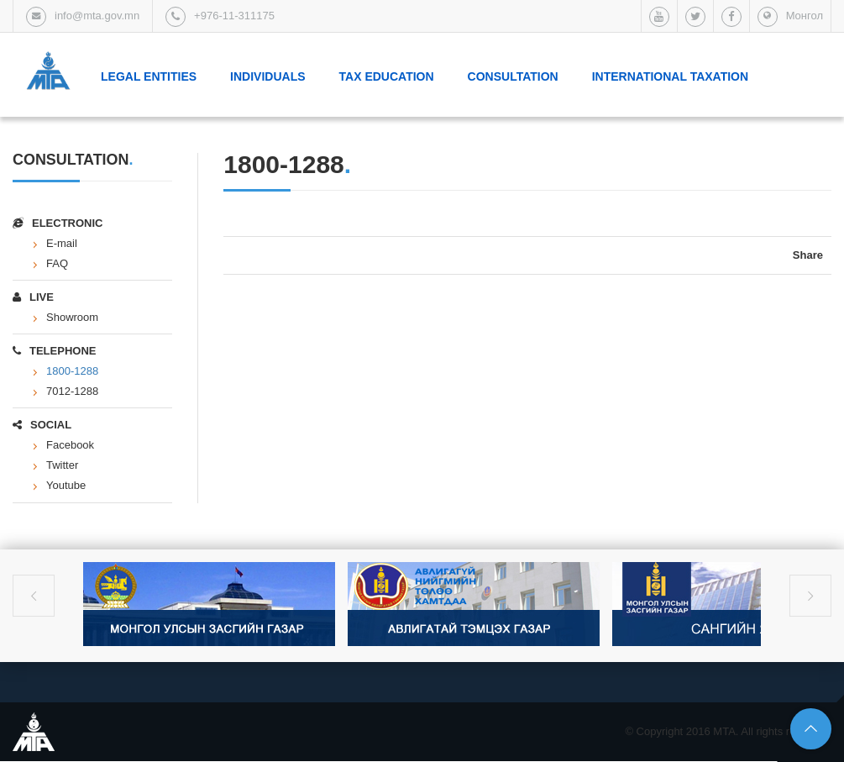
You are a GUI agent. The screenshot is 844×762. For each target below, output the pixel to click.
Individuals (267, 76)
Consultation (513, 76)
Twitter (62, 465)
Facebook (70, 445)
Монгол (804, 15)
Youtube (66, 485)
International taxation (670, 76)
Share (808, 255)
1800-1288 (72, 371)
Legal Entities (149, 76)
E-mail (61, 243)
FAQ (57, 263)
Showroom (72, 317)
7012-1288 (72, 391)
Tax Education (386, 76)
